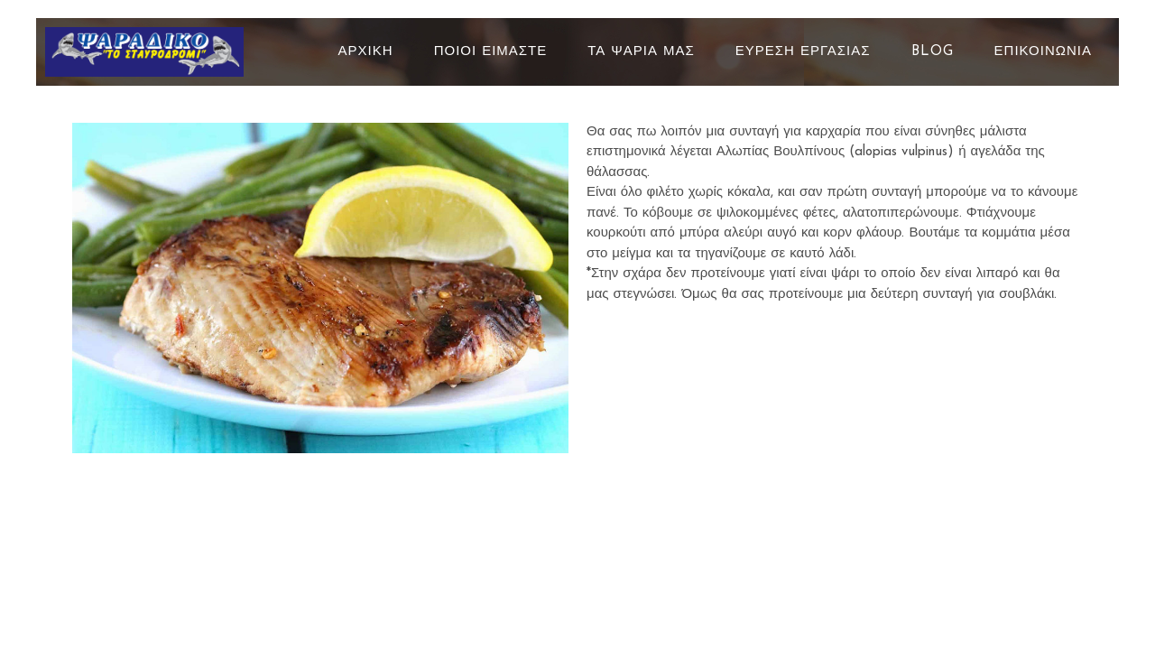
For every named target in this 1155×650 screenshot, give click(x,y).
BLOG (932, 52)
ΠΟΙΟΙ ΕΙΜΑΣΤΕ (491, 52)
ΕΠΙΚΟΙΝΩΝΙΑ (1043, 52)
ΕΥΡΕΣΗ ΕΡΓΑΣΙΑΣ (803, 52)
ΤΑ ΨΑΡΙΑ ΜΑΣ (641, 52)
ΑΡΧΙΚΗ (365, 52)
